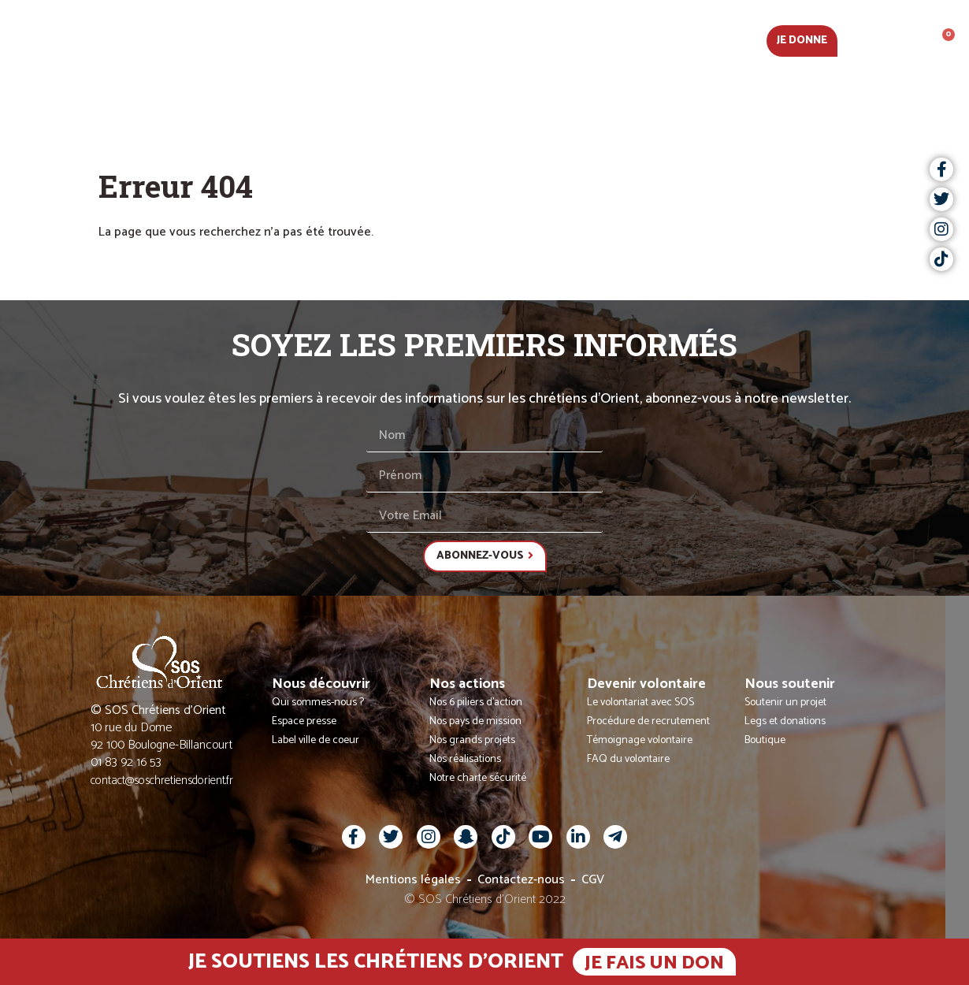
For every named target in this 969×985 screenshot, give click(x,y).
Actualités (211, 39)
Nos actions (441, 39)
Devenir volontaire (570, 39)
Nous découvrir (325, 39)
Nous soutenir (706, 39)
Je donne (802, 41)
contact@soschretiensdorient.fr (162, 780)
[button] (890, 39)
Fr (859, 39)
